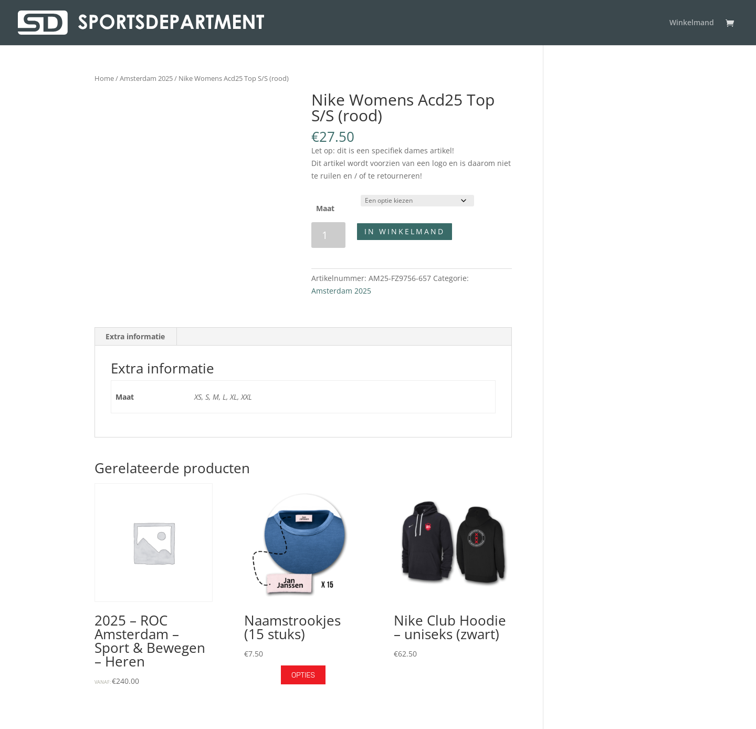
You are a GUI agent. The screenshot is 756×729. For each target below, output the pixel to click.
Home (104, 78)
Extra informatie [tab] (135, 336)
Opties (303, 675)
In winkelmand (404, 231)
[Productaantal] (328, 235)
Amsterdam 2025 (146, 78)
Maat (325, 208)
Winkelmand (691, 23)
